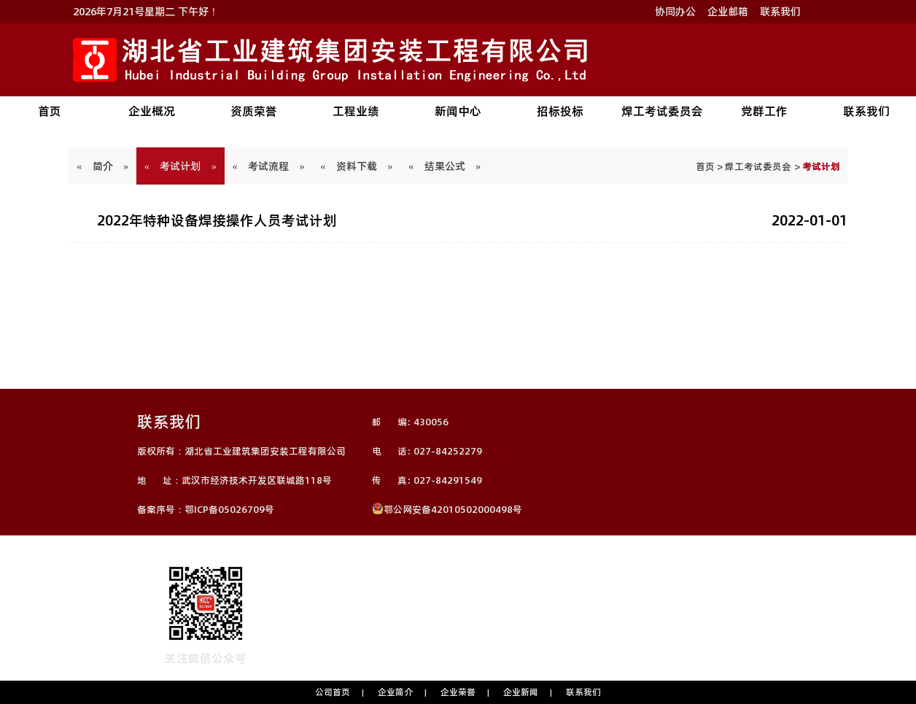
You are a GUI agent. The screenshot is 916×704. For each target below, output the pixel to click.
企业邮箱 (727, 11)
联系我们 (780, 11)
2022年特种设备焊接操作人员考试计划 (217, 220)
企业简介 (395, 692)
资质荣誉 (253, 111)
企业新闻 (520, 692)
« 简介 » (102, 166)
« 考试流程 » (269, 166)
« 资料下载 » (357, 166)
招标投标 (560, 111)
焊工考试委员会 (662, 111)
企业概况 (151, 111)
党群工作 (764, 111)
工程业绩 (356, 111)
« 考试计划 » (180, 166)
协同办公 (675, 11)
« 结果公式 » (444, 166)
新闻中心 (458, 111)
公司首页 (332, 692)
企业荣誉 (458, 692)
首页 (49, 111)
